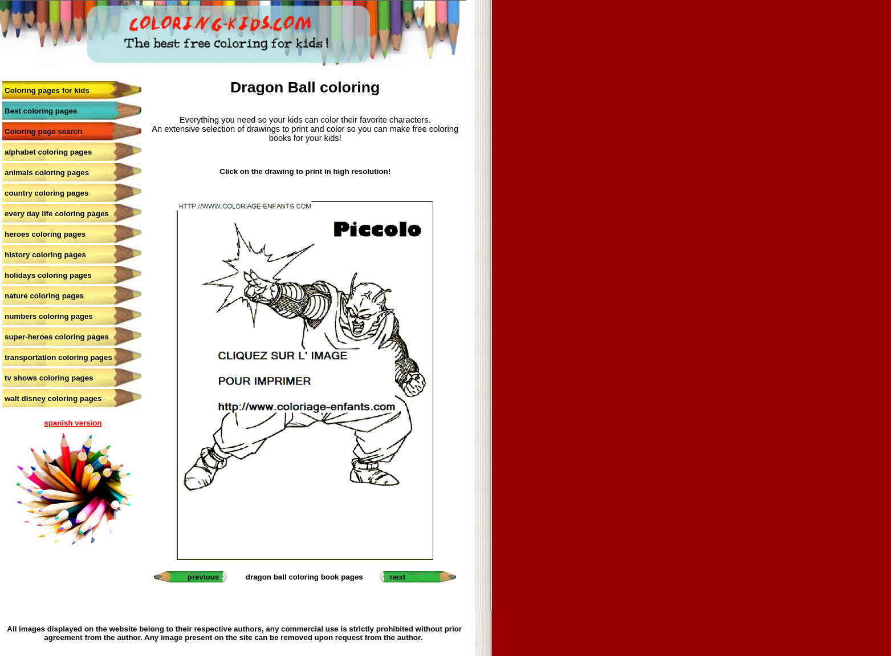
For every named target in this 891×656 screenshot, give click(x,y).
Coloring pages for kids (47, 90)
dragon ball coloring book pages (304, 577)
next (397, 577)
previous (203, 577)
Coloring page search (43, 131)
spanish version (72, 423)
